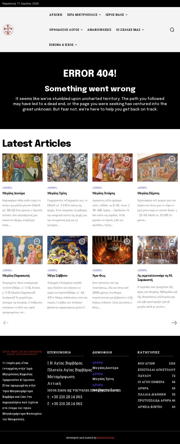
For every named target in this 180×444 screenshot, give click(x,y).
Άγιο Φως (98, 276)
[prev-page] (6, 322)
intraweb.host (105, 437)
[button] (172, 29)
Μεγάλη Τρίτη (57, 193)
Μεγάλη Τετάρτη (103, 193)
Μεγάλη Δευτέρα (13, 193)
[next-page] (174, 322)
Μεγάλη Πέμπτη (148, 193)
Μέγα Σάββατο (57, 276)
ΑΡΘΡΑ (7, 188)
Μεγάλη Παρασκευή (15, 276)
